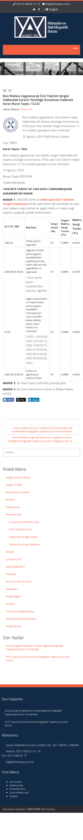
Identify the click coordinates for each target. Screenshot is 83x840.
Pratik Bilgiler (13, 596)
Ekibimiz (10, 499)
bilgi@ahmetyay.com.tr (57, 4)
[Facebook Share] (8, 400)
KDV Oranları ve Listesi (19, 581)
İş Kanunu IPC (14, 559)
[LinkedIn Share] (34, 400)
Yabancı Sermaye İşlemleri (24, 544)
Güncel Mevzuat (16, 792)
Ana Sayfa (13, 781)
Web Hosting (48, 809)
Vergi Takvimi (13, 626)
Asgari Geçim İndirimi (18, 477)
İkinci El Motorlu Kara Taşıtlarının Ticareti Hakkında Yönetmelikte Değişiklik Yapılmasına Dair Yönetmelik (41, 429)
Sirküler (10, 604)
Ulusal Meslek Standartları (21, 618)
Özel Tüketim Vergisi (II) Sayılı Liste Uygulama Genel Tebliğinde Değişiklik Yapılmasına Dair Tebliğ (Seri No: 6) (41, 439)
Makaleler (12, 589)
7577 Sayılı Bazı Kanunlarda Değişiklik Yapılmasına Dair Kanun (38, 658)
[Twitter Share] (21, 400)
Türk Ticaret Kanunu (20, 529)
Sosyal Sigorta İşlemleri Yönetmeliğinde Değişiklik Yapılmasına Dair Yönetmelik (34, 647)
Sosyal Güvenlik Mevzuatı (24, 522)
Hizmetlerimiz (14, 514)
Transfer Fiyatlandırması (20, 611)
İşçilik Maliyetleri (15, 566)
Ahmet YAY (26, 109)
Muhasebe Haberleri (14, 809)
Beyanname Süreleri (18, 492)
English (52, 9)
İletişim (10, 551)
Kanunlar (11, 574)
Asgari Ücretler (14, 484)
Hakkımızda (12, 507)
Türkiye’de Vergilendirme (23, 537)
